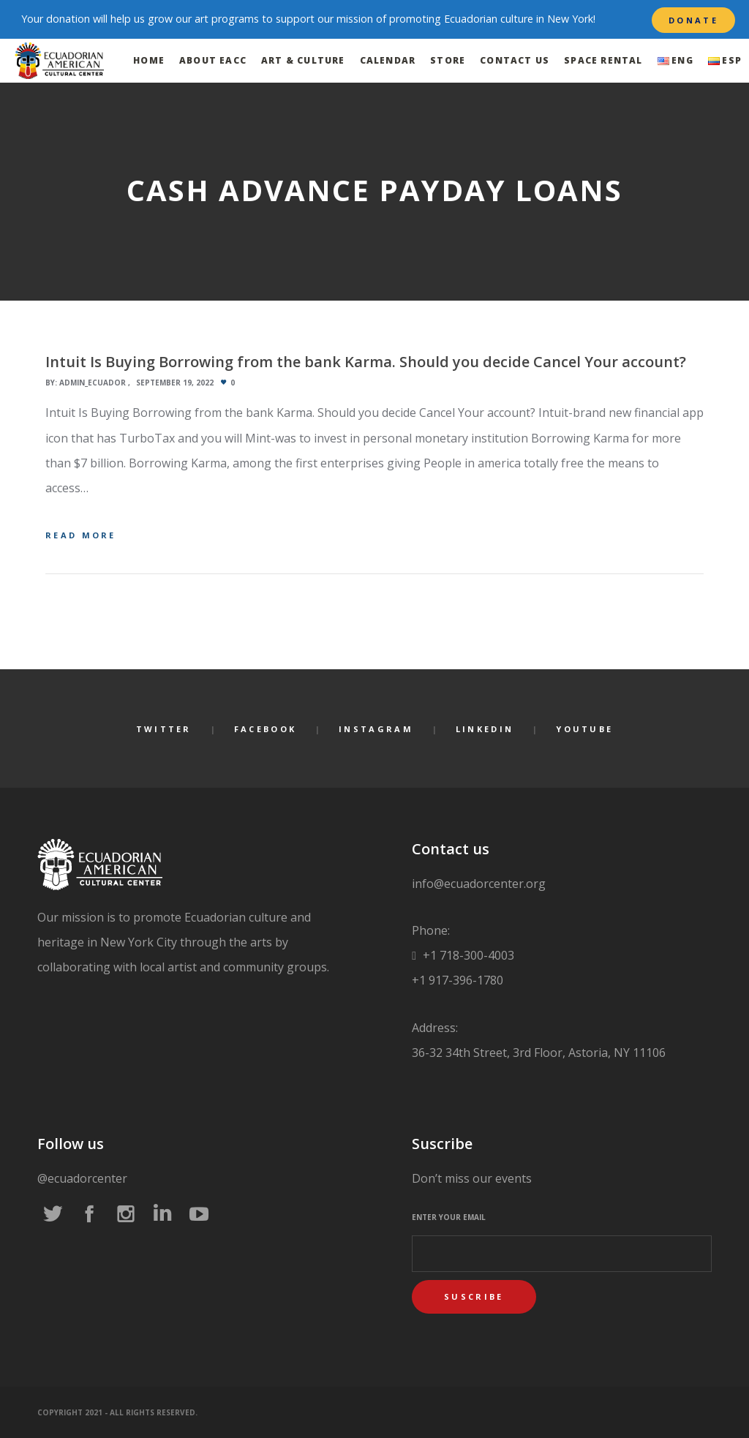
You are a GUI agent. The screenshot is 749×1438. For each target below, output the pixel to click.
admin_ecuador (92, 382)
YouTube (584, 728)
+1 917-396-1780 (457, 980)
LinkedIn (484, 728)
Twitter (164, 728)
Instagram (376, 728)
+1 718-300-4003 (467, 955)
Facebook (265, 728)
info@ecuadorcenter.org (479, 884)
